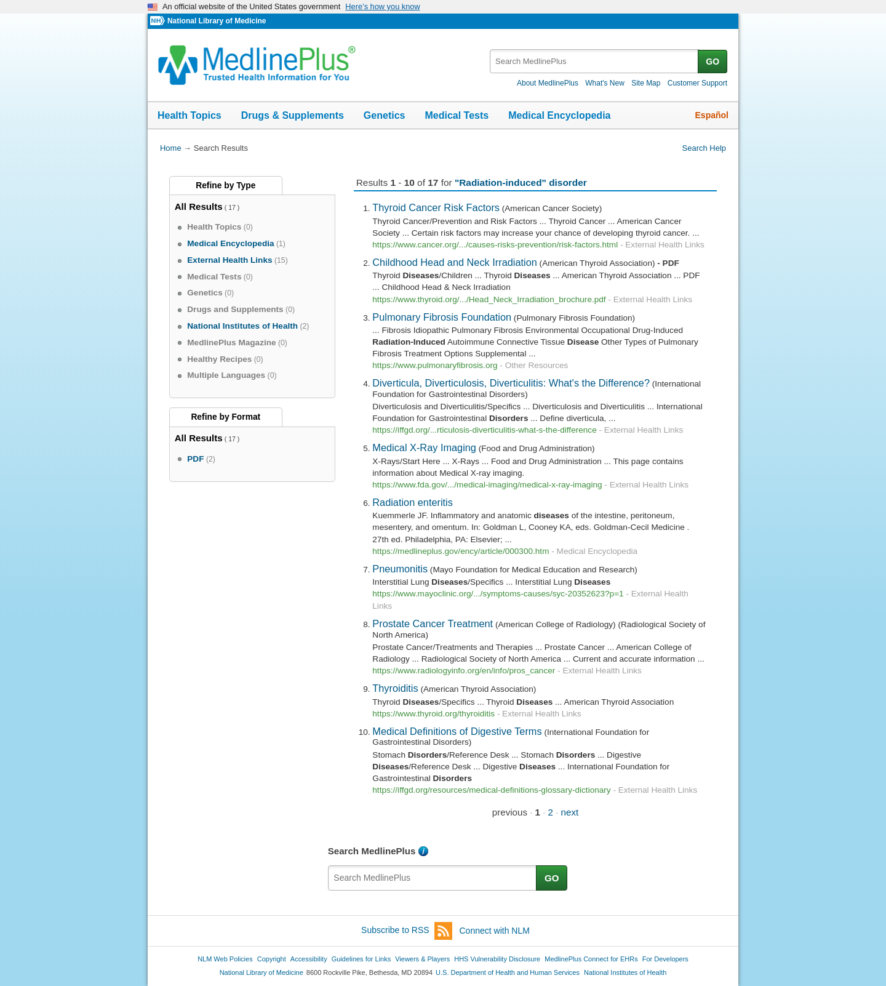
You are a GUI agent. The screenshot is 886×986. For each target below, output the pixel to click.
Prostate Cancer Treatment (432, 623)
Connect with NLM (495, 931)
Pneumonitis (400, 568)
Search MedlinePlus (372, 851)
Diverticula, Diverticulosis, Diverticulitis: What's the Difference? (511, 382)
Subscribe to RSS (406, 931)
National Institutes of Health (625, 972)
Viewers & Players (422, 959)
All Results (199, 206)
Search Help (704, 148)
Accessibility (308, 959)
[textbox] (595, 61)
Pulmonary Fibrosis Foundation (441, 317)
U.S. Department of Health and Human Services (508, 972)
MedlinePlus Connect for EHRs (591, 959)
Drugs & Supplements (292, 115)
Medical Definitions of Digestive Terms (456, 731)
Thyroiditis (395, 688)
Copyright (271, 959)
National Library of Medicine (216, 21)
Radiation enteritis (412, 502)
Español (711, 115)
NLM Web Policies (225, 959)
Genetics (384, 115)
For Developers (665, 959)
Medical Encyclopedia (559, 115)
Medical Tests (457, 115)
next (570, 812)
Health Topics (190, 115)
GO (712, 61)
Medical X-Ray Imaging (424, 447)
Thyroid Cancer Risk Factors (436, 207)
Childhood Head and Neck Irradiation (454, 262)
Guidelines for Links (361, 959)
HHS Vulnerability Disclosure (497, 959)
